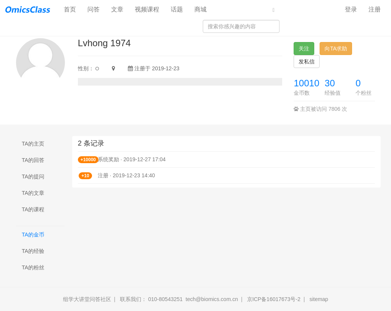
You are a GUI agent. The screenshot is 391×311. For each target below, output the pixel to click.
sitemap (318, 299)
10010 (306, 83)
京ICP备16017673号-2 (274, 299)
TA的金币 (33, 235)
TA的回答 (33, 160)
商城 (200, 9)
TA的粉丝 (33, 267)
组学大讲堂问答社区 (87, 299)
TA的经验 (33, 251)
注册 (374, 9)
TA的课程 (33, 209)
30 (330, 83)
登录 (351, 9)
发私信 (307, 61)
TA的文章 (33, 193)
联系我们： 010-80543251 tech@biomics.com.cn (179, 299)
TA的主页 (33, 144)
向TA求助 (336, 48)
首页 (73, 9)
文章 (117, 9)
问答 (93, 9)
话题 (177, 9)
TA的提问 (33, 176)
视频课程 (147, 9)
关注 (304, 48)
